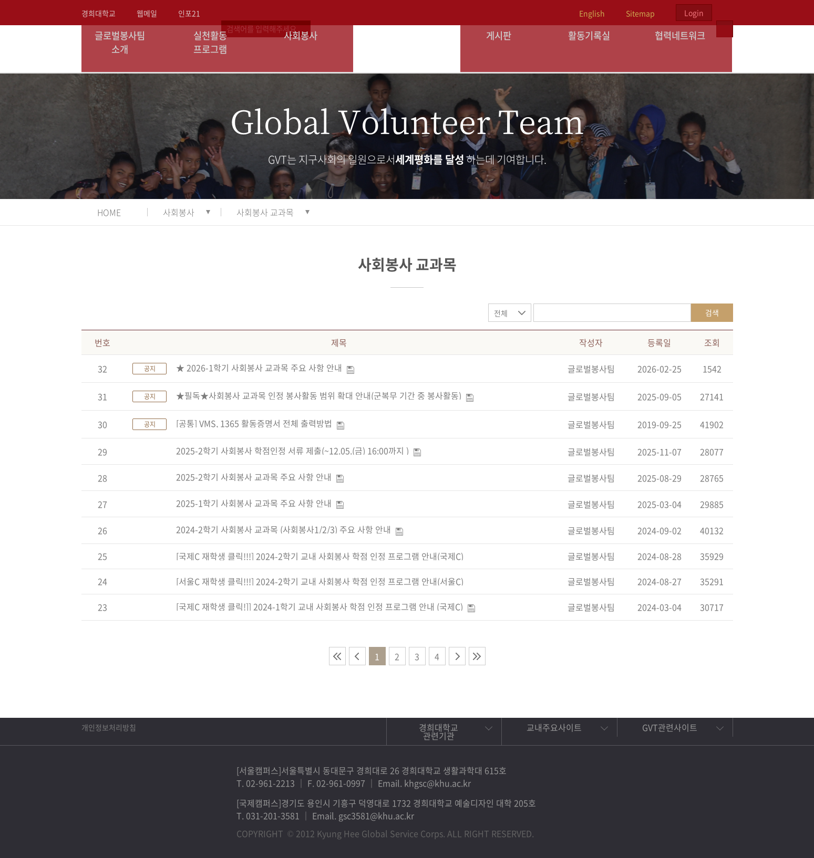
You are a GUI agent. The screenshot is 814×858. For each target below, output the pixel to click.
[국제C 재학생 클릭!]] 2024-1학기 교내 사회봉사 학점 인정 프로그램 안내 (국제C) (319, 606)
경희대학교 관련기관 (438, 731)
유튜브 (713, 828)
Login (694, 12)
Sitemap (640, 13)
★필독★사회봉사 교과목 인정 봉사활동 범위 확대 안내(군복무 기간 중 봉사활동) (318, 395)
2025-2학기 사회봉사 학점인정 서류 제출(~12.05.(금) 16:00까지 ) (292, 450)
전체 (501, 313)
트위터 (664, 828)
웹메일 (147, 13)
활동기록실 (596, 48)
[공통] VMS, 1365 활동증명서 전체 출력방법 (254, 423)
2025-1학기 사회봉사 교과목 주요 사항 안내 (254, 503)
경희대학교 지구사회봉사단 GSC (408, 48)
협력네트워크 (686, 48)
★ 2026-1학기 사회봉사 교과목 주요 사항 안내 (259, 367)
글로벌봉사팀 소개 (126, 48)
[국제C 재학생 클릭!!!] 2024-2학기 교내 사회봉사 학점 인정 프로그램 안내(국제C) (319, 556)
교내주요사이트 (554, 727)
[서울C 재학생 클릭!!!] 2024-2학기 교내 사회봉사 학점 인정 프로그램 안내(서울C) (319, 581)
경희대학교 (98, 13)
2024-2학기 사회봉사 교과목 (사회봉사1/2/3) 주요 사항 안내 (283, 529)
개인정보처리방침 (108, 727)
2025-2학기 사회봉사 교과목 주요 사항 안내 (254, 477)
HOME (109, 212)
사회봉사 (308, 48)
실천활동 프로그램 (217, 48)
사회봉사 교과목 (265, 212)
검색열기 (724, 12)
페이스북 (640, 828)
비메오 (688, 828)
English (592, 13)
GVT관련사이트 (669, 727)
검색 (712, 312)
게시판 (505, 48)
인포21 (189, 13)
